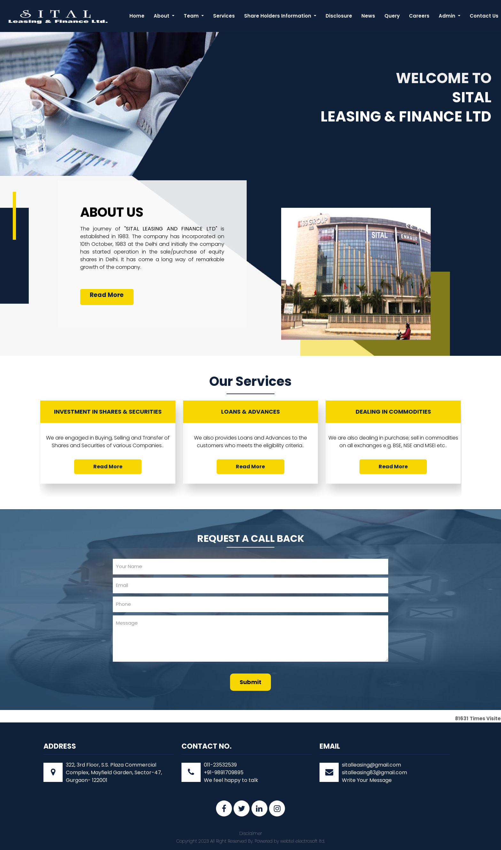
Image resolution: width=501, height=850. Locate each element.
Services (224, 15)
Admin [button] (448, 15)
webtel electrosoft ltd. (302, 841)
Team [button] (192, 15)
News (368, 15)
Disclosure (339, 15)
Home (136, 15)
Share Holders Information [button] (278, 15)
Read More (107, 295)
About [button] (162, 15)
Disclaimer (250, 833)
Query (392, 15)
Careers (419, 15)
